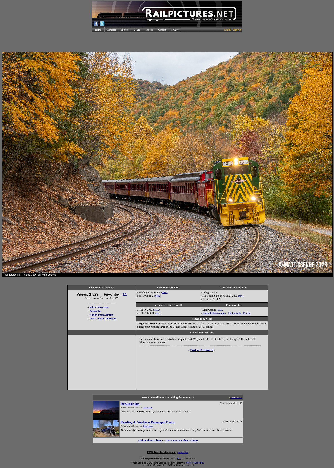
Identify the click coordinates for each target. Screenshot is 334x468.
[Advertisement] (167, 42)
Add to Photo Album (101, 314)
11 (125, 294)
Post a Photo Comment (103, 318)
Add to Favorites (99, 307)
